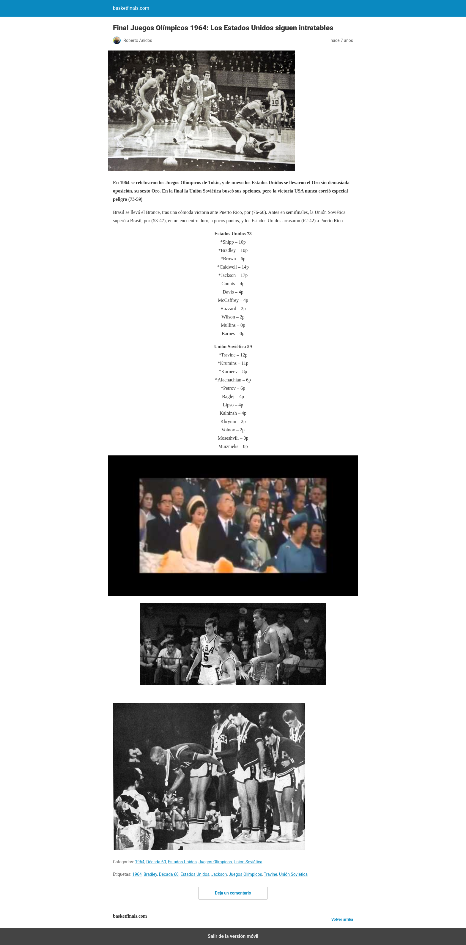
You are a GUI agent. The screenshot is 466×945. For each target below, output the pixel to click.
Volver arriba (342, 919)
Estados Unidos (182, 861)
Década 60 (156, 861)
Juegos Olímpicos (215, 861)
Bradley (150, 874)
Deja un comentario (233, 893)
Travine (270, 874)
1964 (139, 861)
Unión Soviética (248, 861)
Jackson (219, 874)
